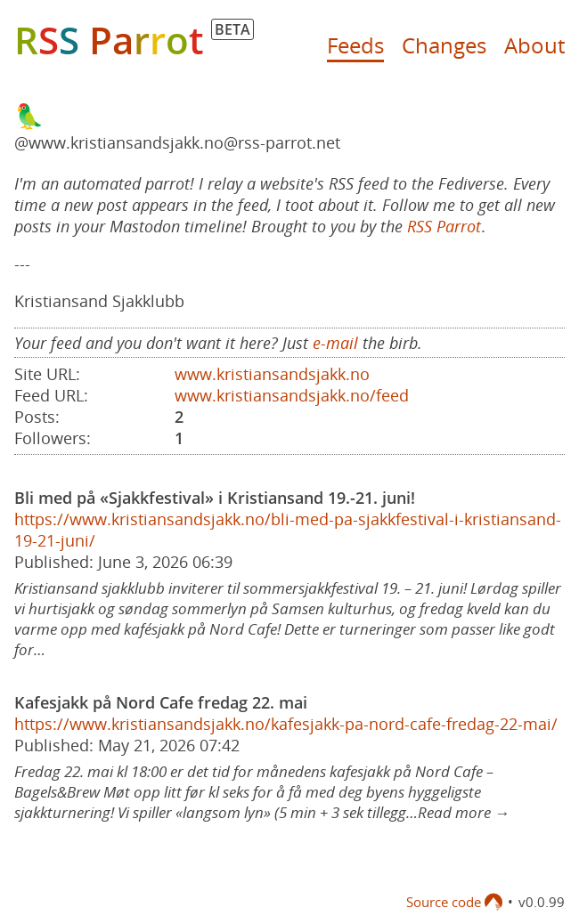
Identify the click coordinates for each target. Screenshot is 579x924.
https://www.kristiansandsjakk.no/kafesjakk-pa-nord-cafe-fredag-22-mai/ (286, 723)
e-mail (335, 342)
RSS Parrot (444, 226)
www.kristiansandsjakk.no (272, 374)
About (534, 45)
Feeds (355, 45)
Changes (444, 45)
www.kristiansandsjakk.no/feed (292, 395)
